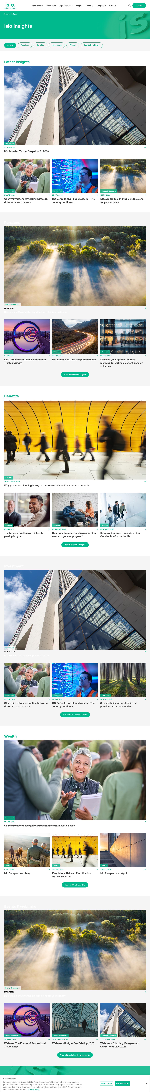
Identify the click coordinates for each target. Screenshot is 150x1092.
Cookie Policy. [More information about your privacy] (34, 1090)
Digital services (65, 5)
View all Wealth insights (75, 885)
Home (6, 14)
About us (89, 5)
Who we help (37, 5)
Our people (101, 5)
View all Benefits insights (75, 544)
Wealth (73, 45)
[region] (75, 1083)
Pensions (25, 45)
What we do (51, 5)
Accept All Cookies (122, 1083)
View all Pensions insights (75, 374)
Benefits (40, 45)
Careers (112, 5)
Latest (10, 45)
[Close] (146, 1083)
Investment (57, 45)
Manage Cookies (106, 1083)
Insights (79, 5)
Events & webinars (91, 45)
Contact (139, 5)
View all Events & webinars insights (75, 1055)
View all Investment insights (75, 715)
